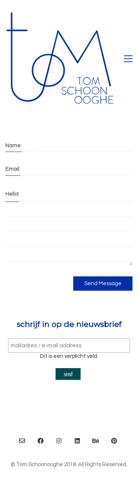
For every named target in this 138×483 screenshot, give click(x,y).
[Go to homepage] (61, 58)
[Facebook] (40, 440)
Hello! (12, 194)
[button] (128, 59)
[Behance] (95, 440)
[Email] (22, 440)
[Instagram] (59, 440)
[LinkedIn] (77, 440)
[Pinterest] (114, 440)
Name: (14, 145)
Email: (13, 169)
